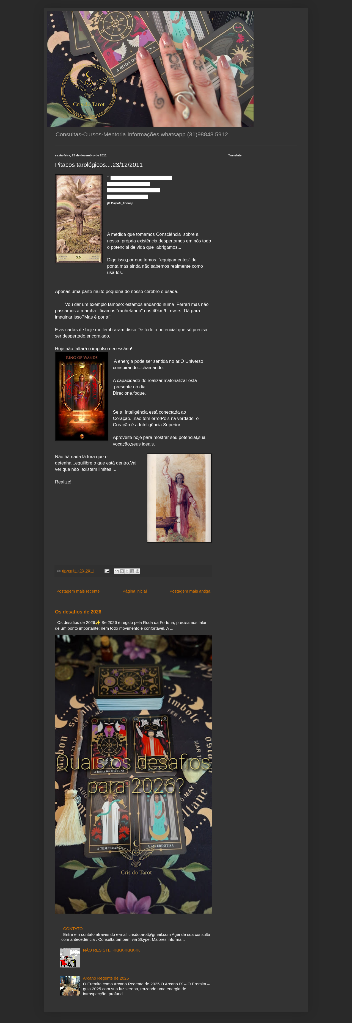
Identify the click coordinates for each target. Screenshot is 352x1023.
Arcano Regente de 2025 (106, 978)
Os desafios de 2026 (78, 612)
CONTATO (73, 928)
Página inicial (134, 591)
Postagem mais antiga (190, 591)
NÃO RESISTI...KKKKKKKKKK (111, 950)
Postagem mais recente (78, 591)
